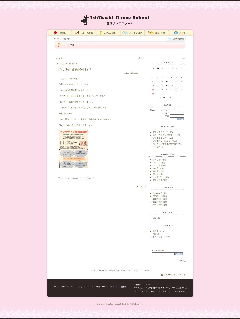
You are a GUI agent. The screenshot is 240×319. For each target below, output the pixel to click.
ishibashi (134, 73)
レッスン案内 (76, 287)
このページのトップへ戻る (174, 274)
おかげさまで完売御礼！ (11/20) (166, 135)
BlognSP (146, 270)
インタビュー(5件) (161, 177)
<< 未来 (59, 58)
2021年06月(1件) (160, 202)
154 (161, 218)
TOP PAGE (140, 186)
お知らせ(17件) (159, 160)
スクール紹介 (64, 287)
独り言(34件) (158, 168)
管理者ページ (158, 231)
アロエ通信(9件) (160, 180)
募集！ (61, 178)
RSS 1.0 (156, 234)
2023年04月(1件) (160, 199)
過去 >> (141, 58)
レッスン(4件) (159, 162)
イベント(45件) (159, 165)
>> (174, 97)
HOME (57, 39)
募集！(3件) (158, 174)
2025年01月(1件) (160, 193)
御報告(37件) (158, 171)
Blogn (135, 270)
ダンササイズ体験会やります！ (75, 69)
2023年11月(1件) (160, 196)
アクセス (110, 287)
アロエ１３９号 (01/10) (163, 132)
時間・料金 (100, 287)
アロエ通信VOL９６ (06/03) (165, 141)
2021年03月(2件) (160, 205)
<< (160, 97)
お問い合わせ (121, 287)
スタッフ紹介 (89, 287)
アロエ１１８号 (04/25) (163, 138)
